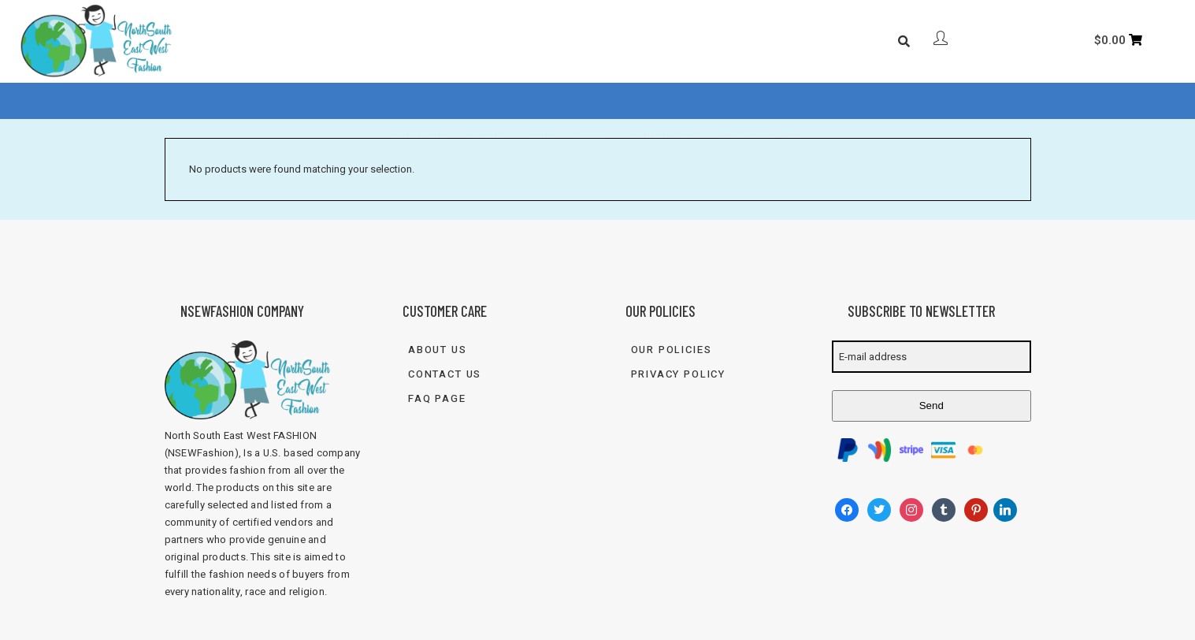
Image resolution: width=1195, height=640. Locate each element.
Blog (591, 101)
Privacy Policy (678, 374)
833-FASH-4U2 (760, 101)
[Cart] (1118, 40)
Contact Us (662, 101)
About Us (419, 101)
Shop (484, 101)
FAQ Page (437, 398)
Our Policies (671, 349)
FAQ (543, 101)
